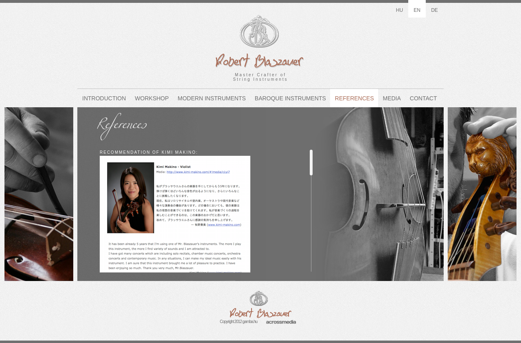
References (354, 98)
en (417, 10)
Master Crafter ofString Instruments (260, 41)
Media (392, 98)
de (434, 10)
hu (399, 10)
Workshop (152, 98)
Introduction (104, 98)
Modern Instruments (212, 98)
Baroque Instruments (290, 98)
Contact (423, 98)
